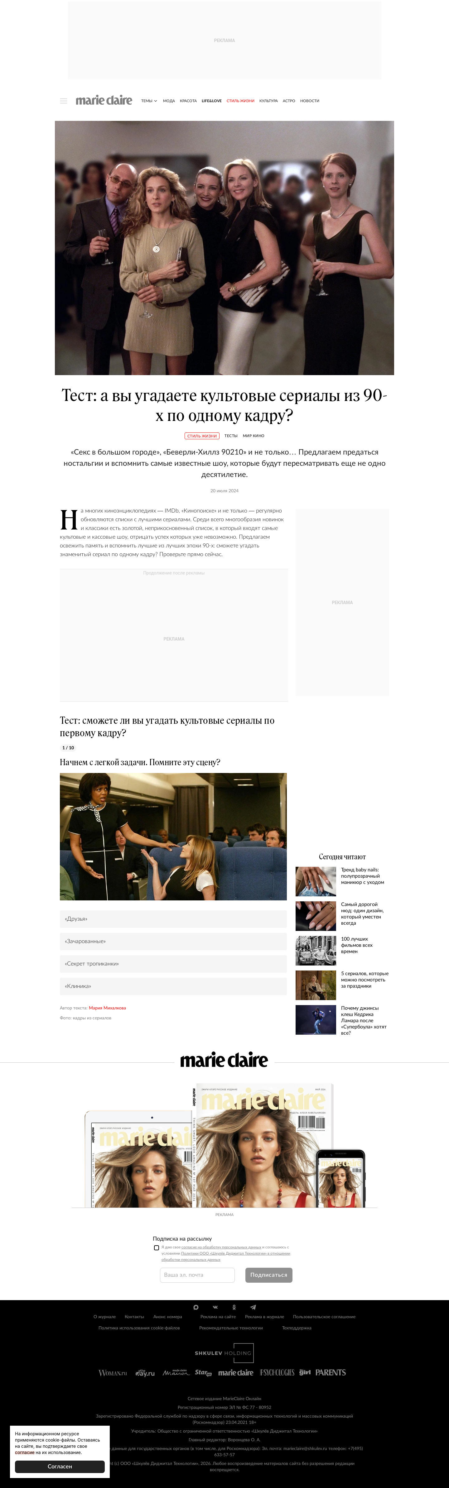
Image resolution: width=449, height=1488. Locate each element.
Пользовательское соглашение (324, 1317)
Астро (289, 101)
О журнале (105, 1317)
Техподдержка (296, 1328)
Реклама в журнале (264, 1317)
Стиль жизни (240, 101)
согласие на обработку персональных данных (221, 1247)
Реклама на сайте (218, 1317)
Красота (188, 101)
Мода (169, 101)
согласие (25, 1452)
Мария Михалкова (107, 1008)
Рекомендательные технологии (231, 1328)
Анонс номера (167, 1317)
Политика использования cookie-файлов (139, 1328)
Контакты (134, 1317)
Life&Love (212, 101)
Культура (268, 101)
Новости (309, 101)
